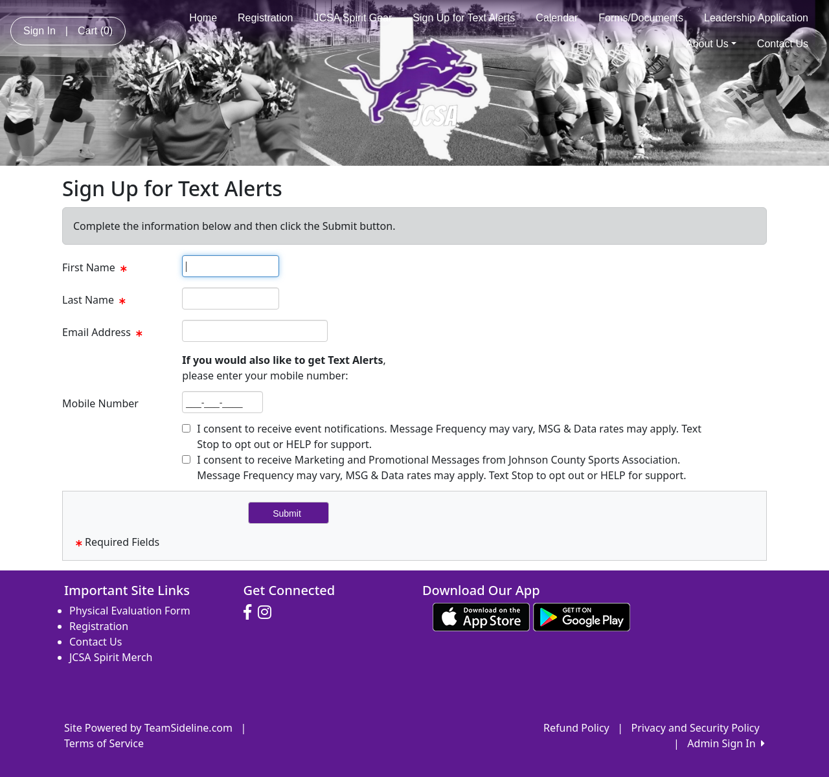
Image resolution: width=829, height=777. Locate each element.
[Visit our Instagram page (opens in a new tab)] (268, 612)
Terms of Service (104, 743)
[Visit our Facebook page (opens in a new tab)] (251, 612)
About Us (711, 43)
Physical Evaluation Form (129, 610)
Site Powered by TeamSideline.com (148, 728)
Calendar (557, 17)
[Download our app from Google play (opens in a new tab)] (581, 616)
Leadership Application (756, 17)
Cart (95, 30)
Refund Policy (576, 728)
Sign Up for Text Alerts (464, 17)
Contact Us (782, 43)
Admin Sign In (726, 743)
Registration (265, 17)
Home (203, 17)
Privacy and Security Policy (695, 728)
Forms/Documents (640, 17)
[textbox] (230, 266)
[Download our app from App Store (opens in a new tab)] (481, 616)
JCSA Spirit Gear (352, 17)
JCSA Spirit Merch (110, 657)
